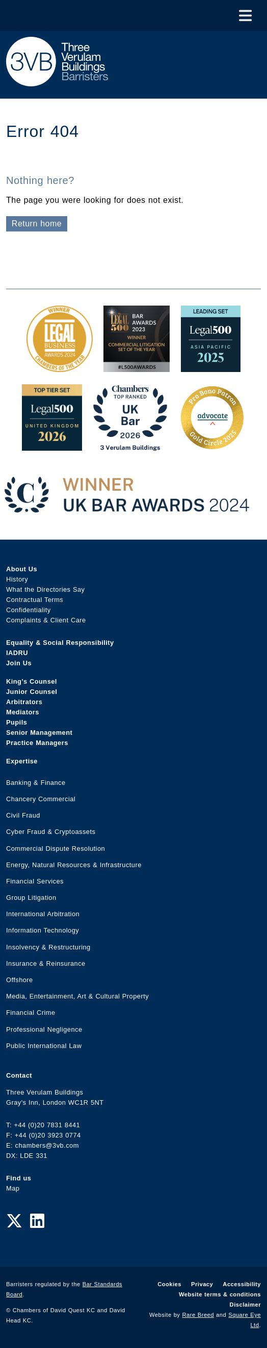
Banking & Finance (36, 782)
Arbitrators (24, 702)
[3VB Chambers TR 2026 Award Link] (130, 445)
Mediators (22, 712)
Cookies (169, 1284)
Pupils (16, 722)
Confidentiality (28, 610)
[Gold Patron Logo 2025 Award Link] (212, 445)
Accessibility (242, 1284)
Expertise (22, 761)
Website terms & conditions (220, 1294)
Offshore (19, 980)
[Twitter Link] (14, 1221)
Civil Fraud (23, 815)
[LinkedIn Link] (37, 1221)
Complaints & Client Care (46, 620)
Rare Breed (198, 1315)
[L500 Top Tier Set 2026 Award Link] (52, 445)
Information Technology (42, 930)
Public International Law (44, 1046)
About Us (21, 569)
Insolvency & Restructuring (48, 947)
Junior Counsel (31, 691)
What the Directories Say (45, 589)
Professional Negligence (44, 1029)
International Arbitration (42, 914)
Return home (37, 223)
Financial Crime (31, 1012)
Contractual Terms (34, 599)
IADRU (17, 653)
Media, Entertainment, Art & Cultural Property (77, 996)
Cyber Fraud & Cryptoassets (50, 831)
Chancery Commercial (40, 799)
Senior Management (39, 732)
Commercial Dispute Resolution (55, 848)
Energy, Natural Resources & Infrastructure (74, 865)
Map (12, 1188)
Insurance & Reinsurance (46, 963)
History (17, 579)
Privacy (202, 1284)
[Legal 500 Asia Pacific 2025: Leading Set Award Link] (211, 366)
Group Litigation (31, 897)
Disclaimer (245, 1304)
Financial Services (35, 881)
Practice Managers (37, 743)
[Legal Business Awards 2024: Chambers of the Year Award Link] (59, 366)
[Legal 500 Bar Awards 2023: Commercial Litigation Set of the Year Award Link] (136, 366)
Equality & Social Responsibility (60, 642)
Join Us (19, 663)
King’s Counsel (31, 681)
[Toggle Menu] (245, 15)
